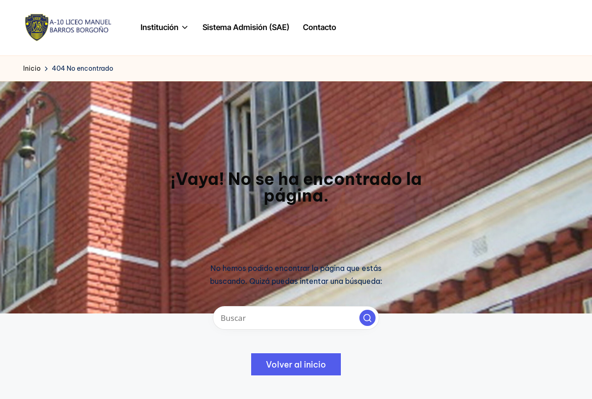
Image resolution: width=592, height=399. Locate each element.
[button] (367, 318)
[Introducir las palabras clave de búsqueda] (296, 318)
